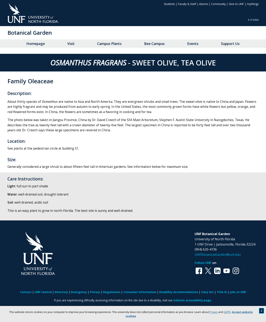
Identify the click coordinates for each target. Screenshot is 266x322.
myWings (253, 4)
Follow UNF (203, 263)
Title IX (222, 292)
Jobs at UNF (238, 292)
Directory (61, 292)
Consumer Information (139, 292)
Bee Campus (154, 43)
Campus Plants (109, 43)
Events (192, 43)
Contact (26, 292)
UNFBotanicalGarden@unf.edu (218, 254)
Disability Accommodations (178, 292)
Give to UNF (236, 4)
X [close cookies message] (261, 311)
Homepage (35, 43)
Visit (71, 43)
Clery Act (207, 292)
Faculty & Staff (187, 4)
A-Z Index (253, 19)
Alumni (203, 4)
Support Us (230, 43)
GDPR (227, 312)
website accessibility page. (192, 300)
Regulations (111, 292)
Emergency (79, 292)
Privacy (214, 312)
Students (169, 4)
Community (218, 4)
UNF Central (43, 292)
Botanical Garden (29, 32)
